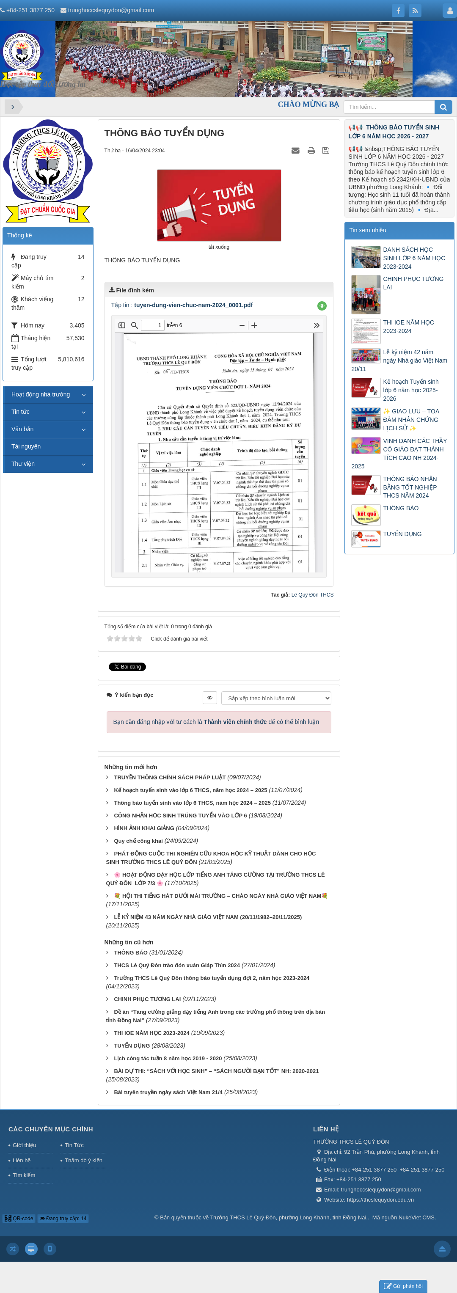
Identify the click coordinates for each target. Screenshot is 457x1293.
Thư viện (23, 463)
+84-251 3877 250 (30, 10)
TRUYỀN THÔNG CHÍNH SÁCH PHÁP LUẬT (170, 777)
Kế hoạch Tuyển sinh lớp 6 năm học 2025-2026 (410, 390)
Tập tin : (182, 305)
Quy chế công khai (138, 841)
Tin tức (20, 411)
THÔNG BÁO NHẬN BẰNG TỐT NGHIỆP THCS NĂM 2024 (410, 487)
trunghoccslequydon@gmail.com (111, 10)
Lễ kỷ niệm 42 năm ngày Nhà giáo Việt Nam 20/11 (399, 360)
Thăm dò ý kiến (83, 1160)
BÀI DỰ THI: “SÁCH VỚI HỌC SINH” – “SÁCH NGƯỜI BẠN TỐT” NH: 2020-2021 (216, 1071)
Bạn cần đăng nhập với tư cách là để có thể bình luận (216, 721)
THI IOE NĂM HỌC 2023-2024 (151, 1033)
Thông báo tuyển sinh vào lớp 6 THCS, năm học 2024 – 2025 (192, 803)
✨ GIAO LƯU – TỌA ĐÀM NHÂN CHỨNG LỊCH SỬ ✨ (411, 420)
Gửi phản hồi (403, 1286)
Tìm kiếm (24, 1175)
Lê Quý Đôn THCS (313, 595)
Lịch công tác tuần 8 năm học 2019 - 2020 (168, 1058)
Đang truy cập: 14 (63, 1218)
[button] (322, 306)
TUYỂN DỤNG (132, 1046)
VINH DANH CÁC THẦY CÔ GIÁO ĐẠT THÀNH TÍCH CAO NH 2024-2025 (399, 453)
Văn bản (22, 429)
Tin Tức (74, 1145)
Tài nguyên (26, 446)
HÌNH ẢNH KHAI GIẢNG (144, 828)
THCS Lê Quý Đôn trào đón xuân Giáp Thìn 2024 (177, 965)
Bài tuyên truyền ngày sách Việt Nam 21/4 (168, 1092)
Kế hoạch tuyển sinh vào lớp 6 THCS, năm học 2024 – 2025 (190, 790)
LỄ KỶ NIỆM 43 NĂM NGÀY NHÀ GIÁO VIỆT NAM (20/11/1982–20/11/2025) (208, 917)
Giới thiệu (24, 1145)
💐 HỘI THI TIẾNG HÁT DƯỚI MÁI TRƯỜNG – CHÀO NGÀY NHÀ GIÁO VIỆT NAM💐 (221, 896)
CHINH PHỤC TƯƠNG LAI (147, 999)
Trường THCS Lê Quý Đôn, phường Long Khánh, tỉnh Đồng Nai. (289, 1217)
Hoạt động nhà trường (40, 394)
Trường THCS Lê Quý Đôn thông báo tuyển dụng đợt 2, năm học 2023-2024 (211, 978)
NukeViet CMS (417, 1217)
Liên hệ (21, 1160)
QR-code (19, 1218)
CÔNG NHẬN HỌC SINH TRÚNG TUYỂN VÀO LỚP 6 (180, 815)
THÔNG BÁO (130, 952)
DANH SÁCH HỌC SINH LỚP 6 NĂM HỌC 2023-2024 (414, 258)
